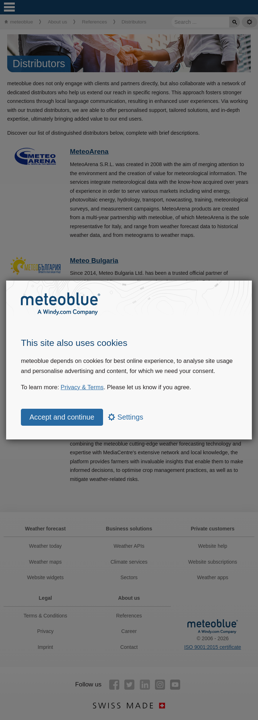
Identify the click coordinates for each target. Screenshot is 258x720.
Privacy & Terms (82, 387)
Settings (125, 417)
